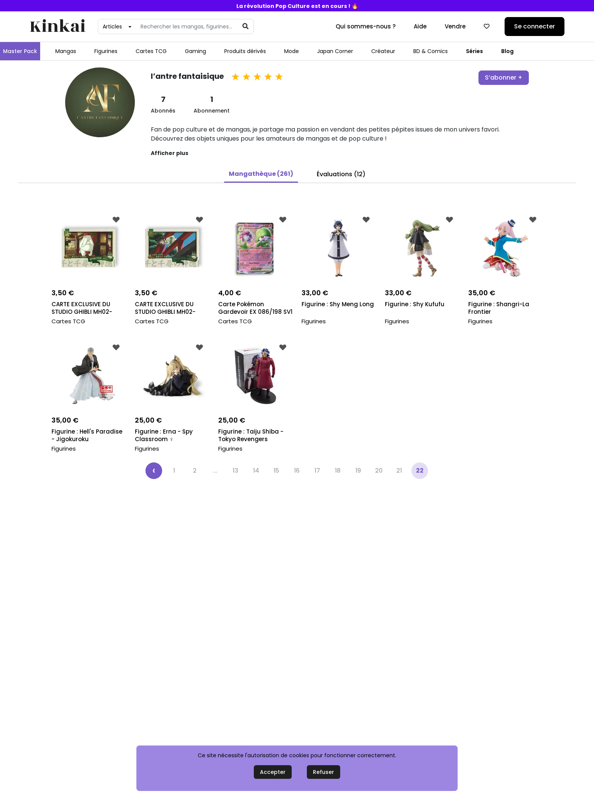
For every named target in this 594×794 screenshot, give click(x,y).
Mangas (65, 51)
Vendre (455, 26)
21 (399, 470)
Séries (474, 51)
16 (297, 470)
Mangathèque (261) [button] (261, 173)
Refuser (323, 772)
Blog (507, 51)
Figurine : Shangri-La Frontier (498, 308)
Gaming (195, 51)
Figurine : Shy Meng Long (338, 304)
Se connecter (534, 26)
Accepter (273, 772)
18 (338, 470)
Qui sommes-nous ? (365, 26)
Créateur (383, 51)
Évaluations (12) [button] (341, 174)
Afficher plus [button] (169, 153)
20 (379, 470)
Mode (291, 51)
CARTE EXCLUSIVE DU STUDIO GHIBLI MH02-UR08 (82, 309)
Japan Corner (335, 51)
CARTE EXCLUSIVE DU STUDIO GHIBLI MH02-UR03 (165, 309)
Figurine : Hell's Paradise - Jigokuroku (87, 435)
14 (256, 470)
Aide (420, 26)
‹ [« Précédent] (153, 470)
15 (276, 470)
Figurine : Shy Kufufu (414, 304)
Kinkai (58, 26)
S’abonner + (503, 77)
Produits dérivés (245, 51)
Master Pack (20, 51)
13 (235, 470)
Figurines (105, 51)
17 (317, 470)
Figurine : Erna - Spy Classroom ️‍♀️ (164, 435)
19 (358, 470)
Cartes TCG (151, 51)
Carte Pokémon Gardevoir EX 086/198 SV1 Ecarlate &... (255, 309)
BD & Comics (430, 51)
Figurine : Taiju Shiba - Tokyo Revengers (250, 435)
